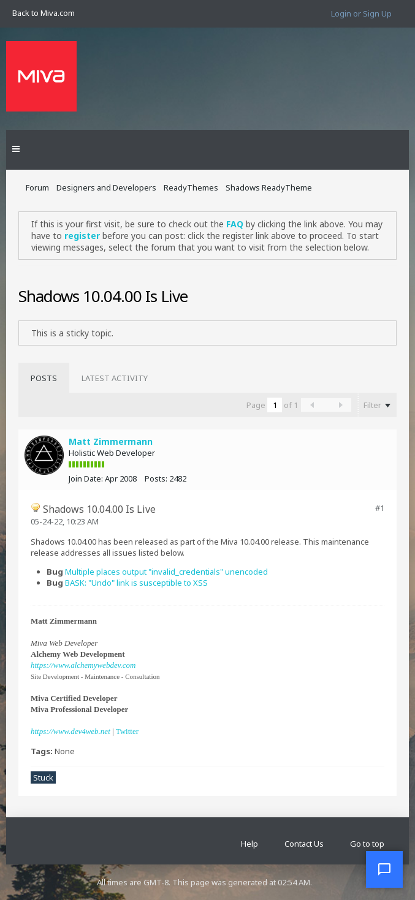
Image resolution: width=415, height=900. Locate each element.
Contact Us (304, 843)
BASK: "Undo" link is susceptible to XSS (136, 582)
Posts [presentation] (44, 378)
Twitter (127, 731)
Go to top (367, 843)
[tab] (43, 378)
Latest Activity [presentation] (115, 378)
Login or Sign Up (361, 13)
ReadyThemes (191, 187)
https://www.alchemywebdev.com (83, 665)
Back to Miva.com (43, 12)
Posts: (156, 478)
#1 (379, 507)
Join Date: (86, 478)
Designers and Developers (106, 187)
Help (249, 843)
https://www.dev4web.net (70, 731)
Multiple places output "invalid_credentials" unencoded (166, 571)
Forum (37, 187)
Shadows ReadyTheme (269, 187)
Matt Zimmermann (111, 441)
